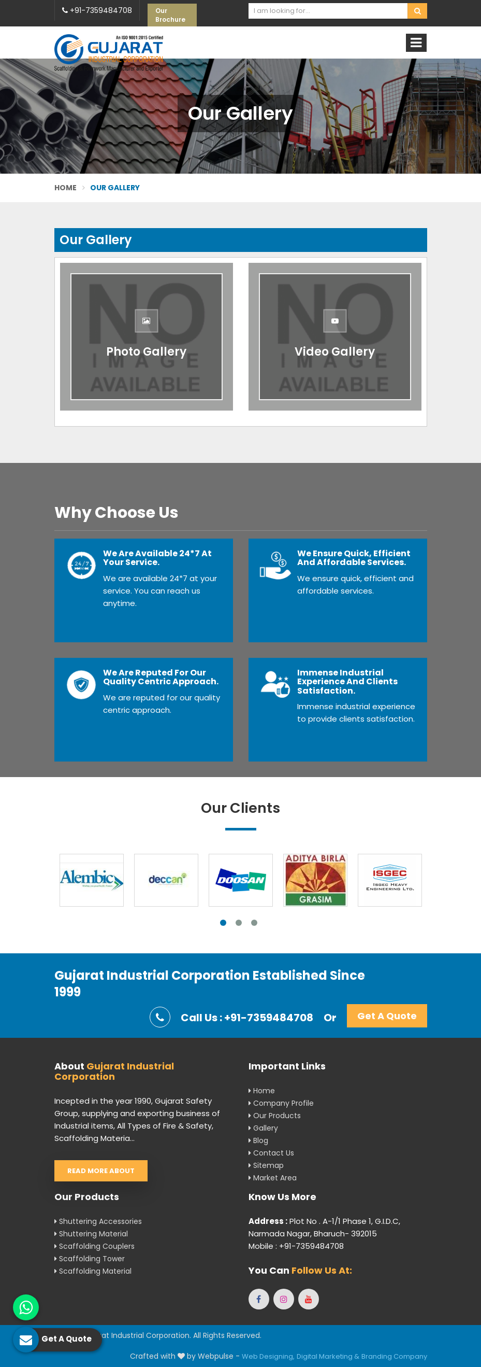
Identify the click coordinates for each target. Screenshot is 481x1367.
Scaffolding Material (93, 1271)
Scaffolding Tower (89, 1258)
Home (65, 187)
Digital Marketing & (328, 1356)
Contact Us (271, 1153)
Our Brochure (170, 15)
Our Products (275, 1115)
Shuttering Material (91, 1234)
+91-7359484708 (97, 10)
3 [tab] (254, 923)
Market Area (273, 1178)
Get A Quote (387, 1015)
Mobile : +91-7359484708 (296, 1246)
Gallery (263, 1128)
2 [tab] (239, 923)
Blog (258, 1140)
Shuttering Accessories (98, 1221)
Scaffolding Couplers (94, 1246)
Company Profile (281, 1103)
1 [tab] (223, 923)
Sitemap (266, 1165)
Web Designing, (268, 1356)
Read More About (101, 1171)
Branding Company (394, 1356)
